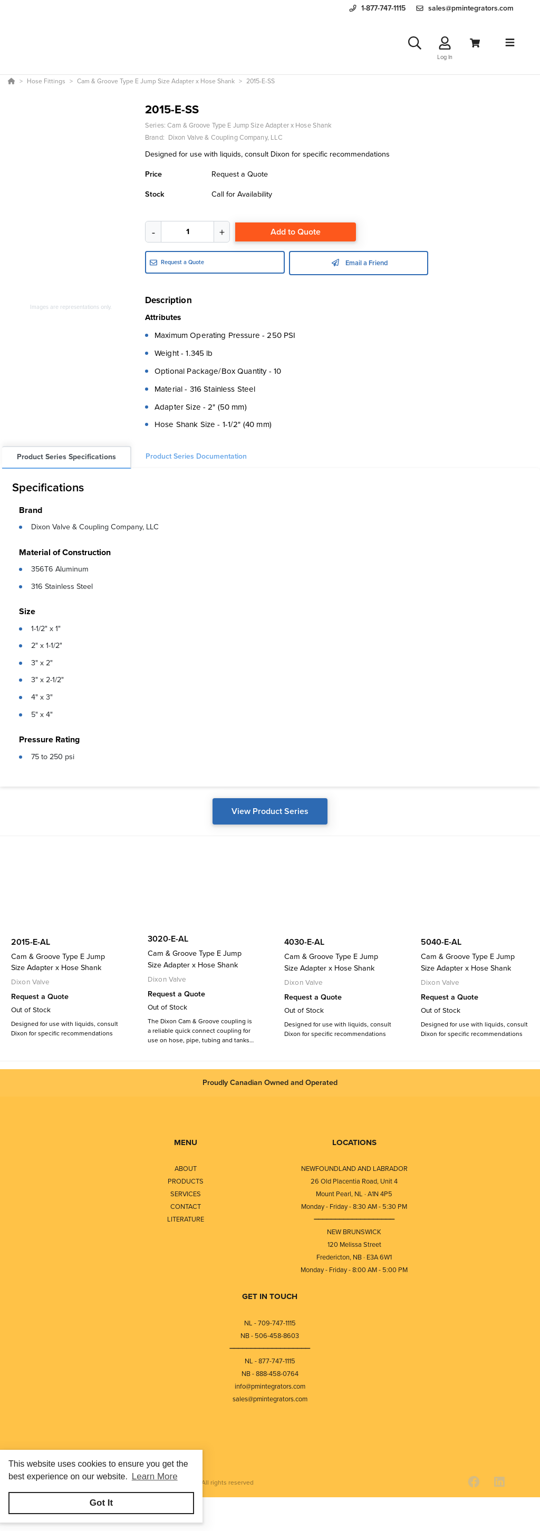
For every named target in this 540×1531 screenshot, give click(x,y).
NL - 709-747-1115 (270, 1323)
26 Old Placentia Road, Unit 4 (354, 1181)
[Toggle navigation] (510, 42)
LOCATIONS (354, 1142)
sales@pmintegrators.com (270, 1399)
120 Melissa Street (354, 1244)
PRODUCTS (186, 1181)
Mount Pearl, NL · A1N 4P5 (354, 1194)
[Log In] (445, 43)
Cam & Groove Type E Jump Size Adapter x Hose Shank (249, 125)
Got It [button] (101, 1503)
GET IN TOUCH (269, 1296)
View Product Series (270, 811)
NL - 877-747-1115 (270, 1361)
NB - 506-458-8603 (269, 1336)
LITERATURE (185, 1219)
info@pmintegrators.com (270, 1386)
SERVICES (185, 1194)
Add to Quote (296, 232)
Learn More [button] (155, 1476)
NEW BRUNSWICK (354, 1232)
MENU (185, 1142)
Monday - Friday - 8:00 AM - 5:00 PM (354, 1270)
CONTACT (185, 1206)
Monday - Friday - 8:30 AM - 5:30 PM (354, 1206)
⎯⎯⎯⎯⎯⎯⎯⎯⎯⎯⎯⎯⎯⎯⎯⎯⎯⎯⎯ (354, 1219)
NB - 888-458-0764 (270, 1374)
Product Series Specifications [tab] (66, 456)
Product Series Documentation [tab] (196, 456)
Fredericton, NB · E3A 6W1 (354, 1257)
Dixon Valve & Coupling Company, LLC (95, 526)
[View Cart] (475, 43)
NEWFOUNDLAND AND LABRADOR (354, 1169)
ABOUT (186, 1169)
